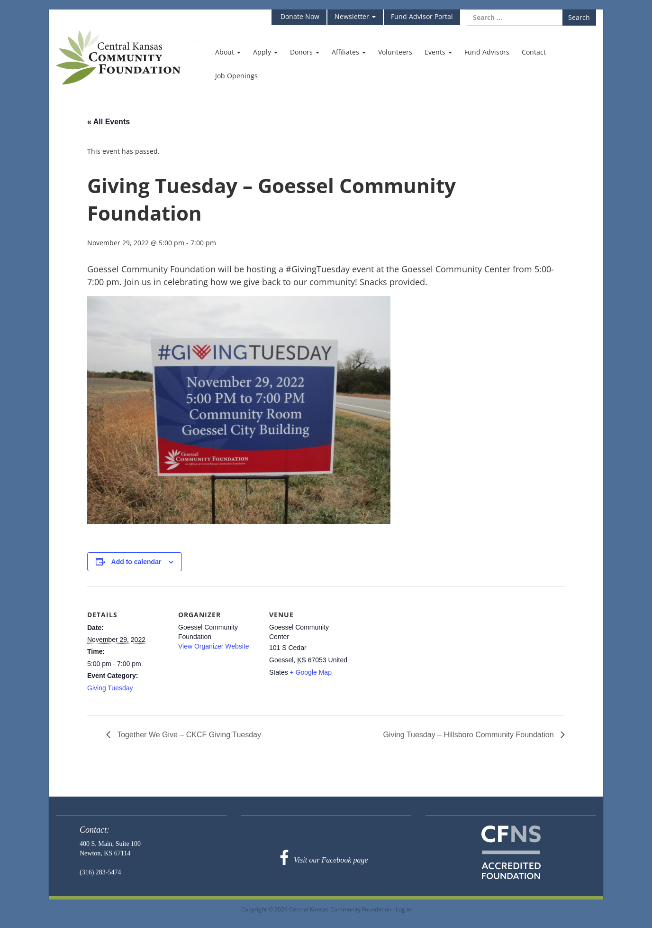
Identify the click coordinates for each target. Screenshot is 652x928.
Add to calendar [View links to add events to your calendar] (136, 562)
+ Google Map (311, 672)
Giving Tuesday (110, 688)
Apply (265, 51)
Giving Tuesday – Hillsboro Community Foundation (469, 735)
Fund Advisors (486, 51)
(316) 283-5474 (100, 872)
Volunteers (395, 51)
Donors (304, 51)
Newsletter (355, 16)
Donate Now (299, 16)
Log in (403, 909)
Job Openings (236, 75)
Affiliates (349, 51)
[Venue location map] (410, 652)
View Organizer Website (213, 646)
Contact (534, 51)
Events (438, 51)
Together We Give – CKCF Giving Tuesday (188, 735)
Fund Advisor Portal (422, 16)
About (228, 51)
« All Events (108, 122)
